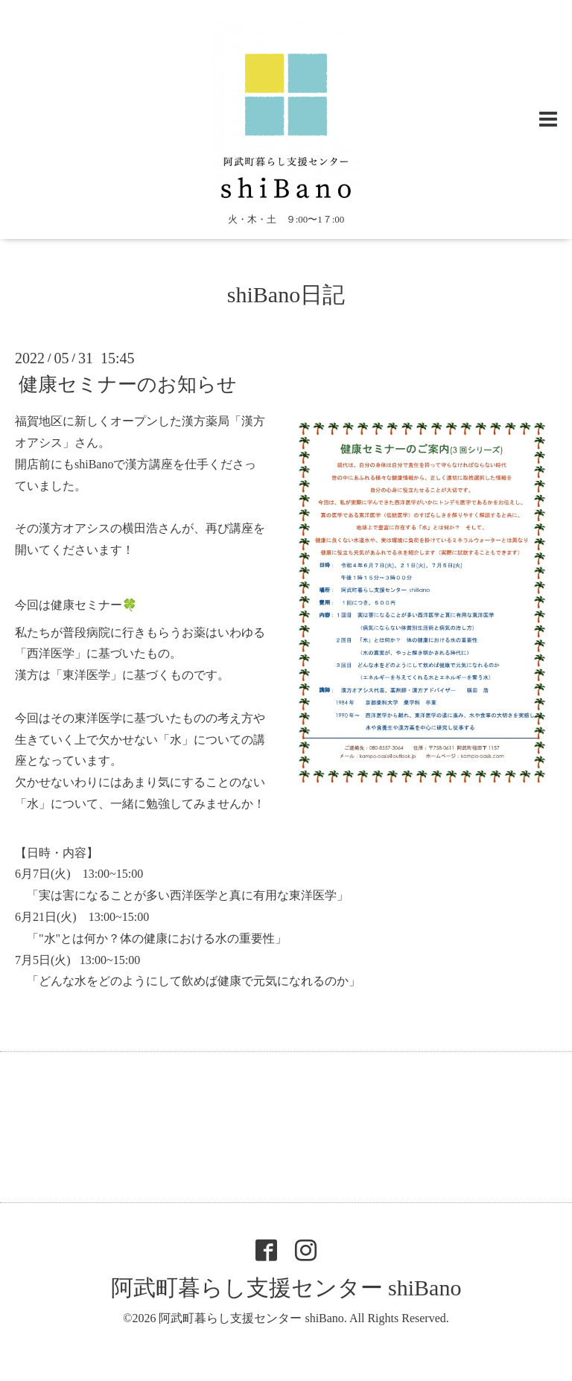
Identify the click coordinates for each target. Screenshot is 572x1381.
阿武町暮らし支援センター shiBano (286, 1287)
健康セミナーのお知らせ (128, 384)
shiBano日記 (286, 294)
